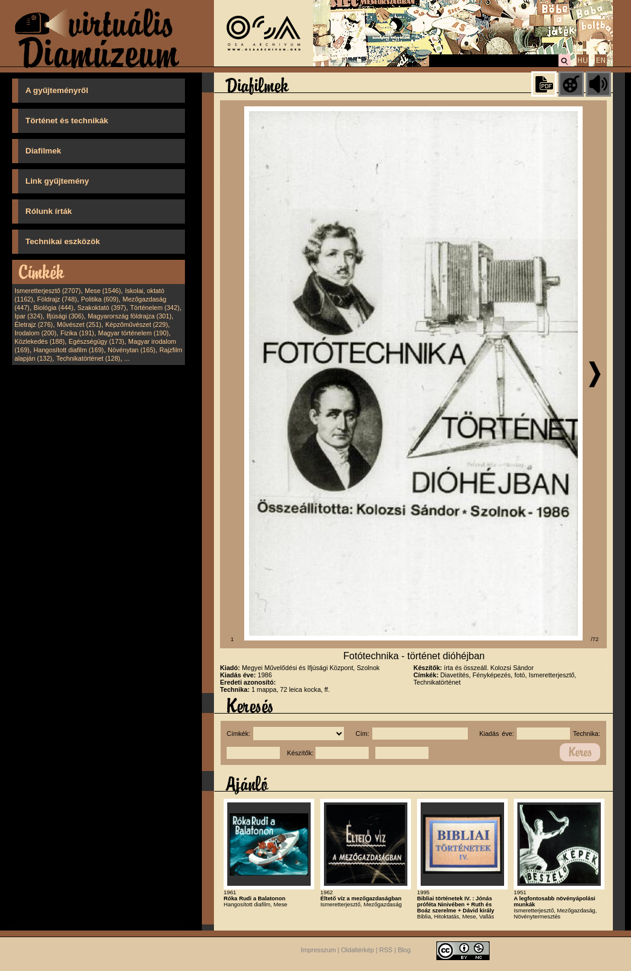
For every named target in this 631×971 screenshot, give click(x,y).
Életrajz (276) (34, 324)
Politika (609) (99, 299)
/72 (595, 639)
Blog (404, 949)
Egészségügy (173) (97, 341)
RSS (386, 949)
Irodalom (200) (35, 333)
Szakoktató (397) (101, 307)
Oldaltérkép (357, 949)
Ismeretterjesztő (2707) (48, 290)
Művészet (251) (79, 324)
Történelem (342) (155, 307)
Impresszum (318, 949)
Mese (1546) (103, 290)
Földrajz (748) (57, 299)
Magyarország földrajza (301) (130, 316)
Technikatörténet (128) (88, 358)
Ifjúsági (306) (65, 316)
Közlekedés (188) (40, 341)
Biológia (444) (54, 307)
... (127, 358)
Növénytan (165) (131, 349)
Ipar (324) (28, 316)
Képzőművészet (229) (136, 324)
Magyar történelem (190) (133, 333)
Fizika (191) (77, 333)
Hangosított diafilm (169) (69, 349)
